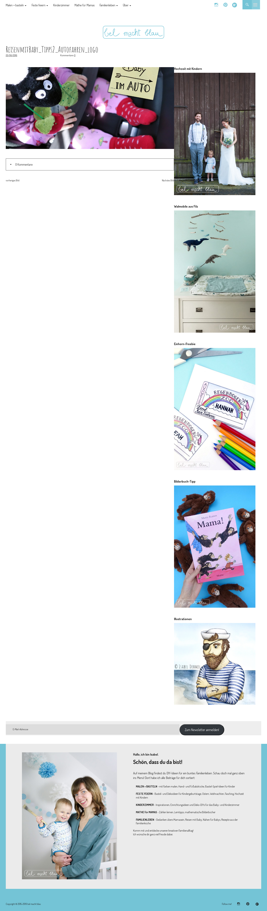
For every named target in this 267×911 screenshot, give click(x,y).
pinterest (225, 4)
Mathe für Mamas (84, 5)
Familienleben (107, 5)
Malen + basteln (15, 5)
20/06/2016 (12, 55)
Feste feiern (38, 5)
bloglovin (234, 4)
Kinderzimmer (61, 5)
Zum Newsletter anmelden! (202, 729)
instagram (216, 4)
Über (126, 5)
